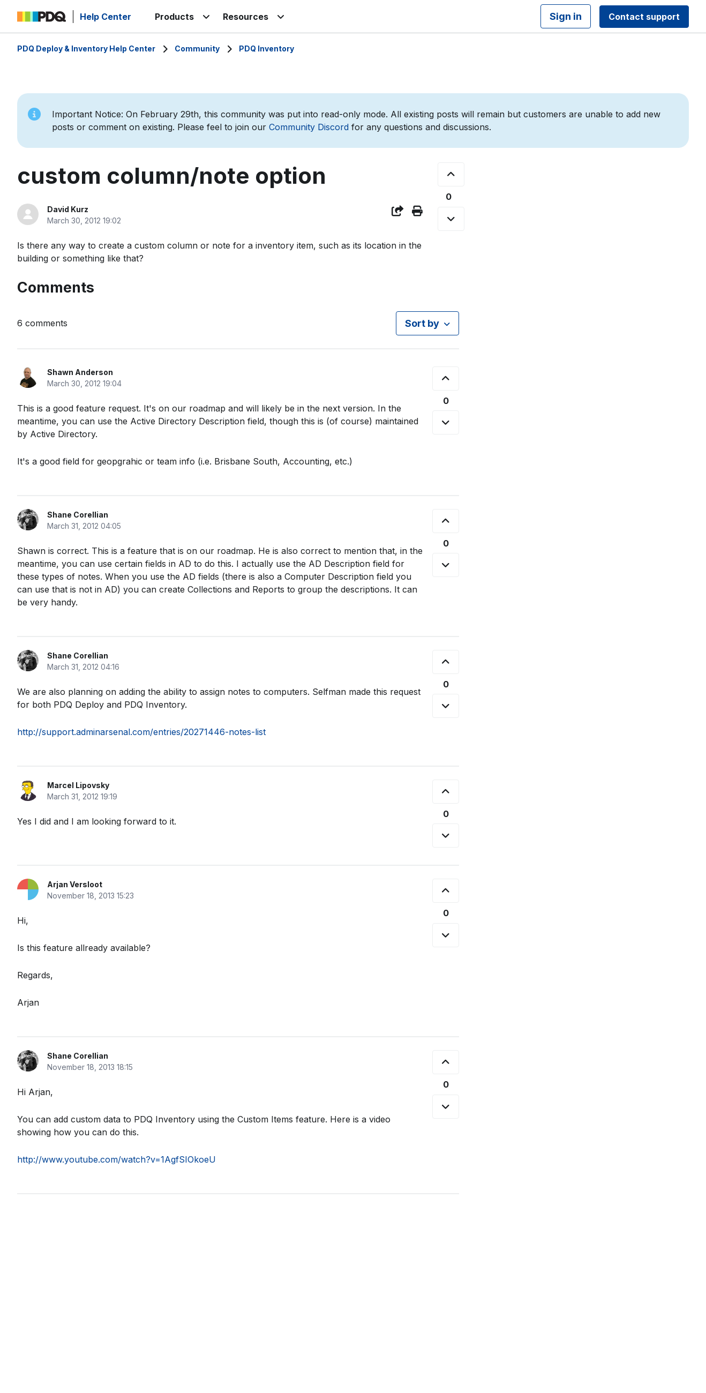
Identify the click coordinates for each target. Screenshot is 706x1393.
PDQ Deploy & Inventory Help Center (86, 48)
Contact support (644, 16)
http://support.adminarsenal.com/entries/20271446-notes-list (141, 732)
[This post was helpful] (451, 174)
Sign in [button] (566, 16)
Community (197, 48)
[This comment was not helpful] (445, 422)
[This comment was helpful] (445, 378)
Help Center (105, 16)
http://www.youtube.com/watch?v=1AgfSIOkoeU (116, 1159)
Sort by (422, 323)
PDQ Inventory (266, 48)
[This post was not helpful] (451, 219)
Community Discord (309, 127)
